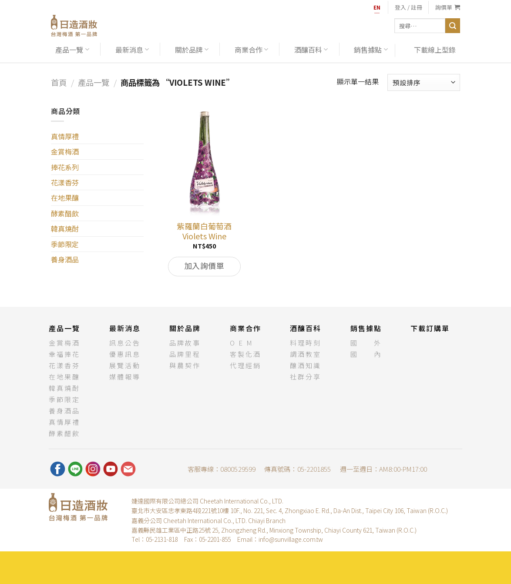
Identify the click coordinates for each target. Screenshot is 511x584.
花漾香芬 (65, 182)
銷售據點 (370, 49)
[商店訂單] (423, 82)
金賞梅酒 (65, 151)
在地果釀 (65, 197)
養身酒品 (65, 259)
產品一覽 (72, 49)
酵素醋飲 (65, 213)
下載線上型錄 (435, 49)
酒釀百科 (311, 49)
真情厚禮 (65, 136)
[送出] (452, 25)
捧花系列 (65, 167)
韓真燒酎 (65, 228)
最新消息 (132, 49)
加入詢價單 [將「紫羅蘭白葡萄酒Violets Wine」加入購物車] (204, 265)
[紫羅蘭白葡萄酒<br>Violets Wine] (204, 160)
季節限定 (65, 244)
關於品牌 (191, 49)
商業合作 (251, 49)
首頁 (59, 82)
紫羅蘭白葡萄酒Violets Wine (204, 231)
